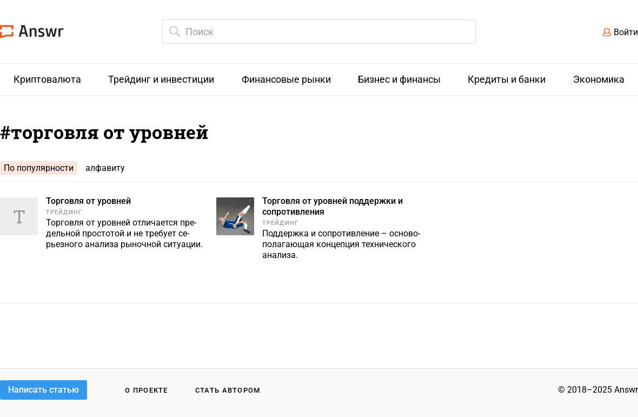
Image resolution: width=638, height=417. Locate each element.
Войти (626, 32)
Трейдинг (64, 212)
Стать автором (228, 390)
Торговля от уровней (88, 201)
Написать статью (43, 390)
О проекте (146, 390)
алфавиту (105, 168)
